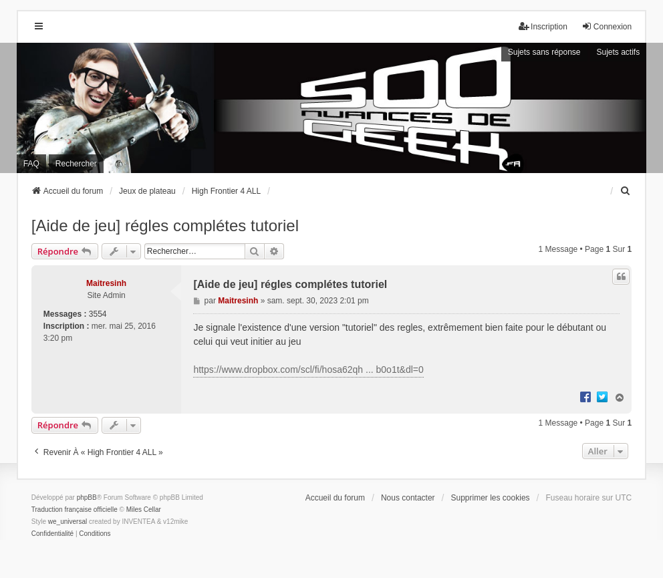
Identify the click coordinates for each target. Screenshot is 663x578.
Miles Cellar (143, 509)
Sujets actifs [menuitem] (618, 52)
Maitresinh (106, 283)
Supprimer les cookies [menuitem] (490, 497)
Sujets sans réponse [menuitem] (544, 52)
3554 (98, 314)
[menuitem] (626, 191)
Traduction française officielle (74, 509)
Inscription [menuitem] (543, 26)
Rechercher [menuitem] (76, 163)
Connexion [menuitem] (606, 26)
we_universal (67, 521)
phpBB (87, 497)
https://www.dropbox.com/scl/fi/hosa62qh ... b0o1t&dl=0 (308, 369)
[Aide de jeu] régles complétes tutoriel (165, 225)
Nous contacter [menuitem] (408, 497)
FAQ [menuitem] (31, 163)
